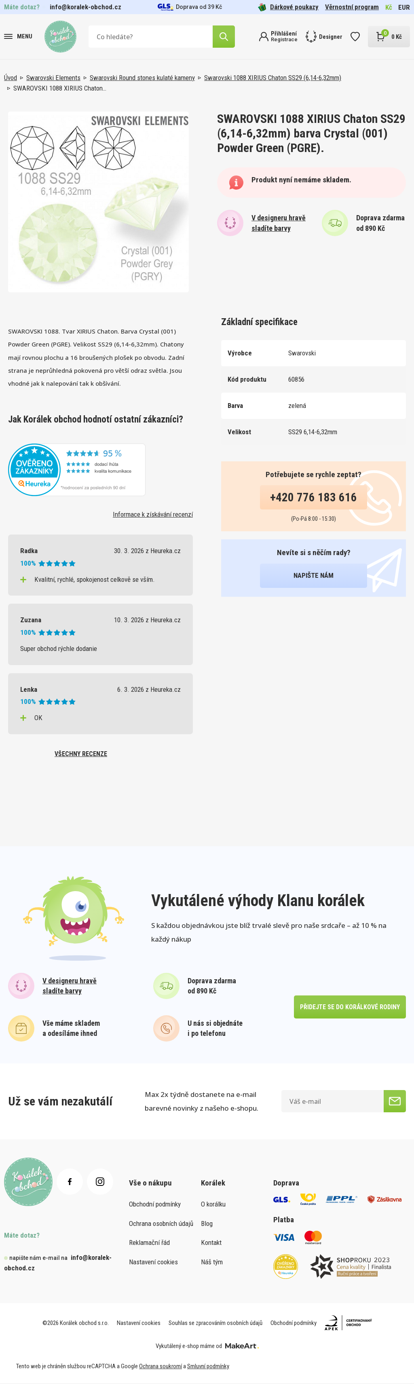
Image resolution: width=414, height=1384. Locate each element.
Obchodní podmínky (155, 1205)
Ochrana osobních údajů (161, 1224)
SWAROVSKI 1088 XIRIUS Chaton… (59, 88)
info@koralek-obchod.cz (85, 7)
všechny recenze (81, 754)
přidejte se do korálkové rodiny (349, 1008)
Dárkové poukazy (288, 7)
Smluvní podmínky (208, 1367)
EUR (404, 7)
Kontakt (211, 1244)
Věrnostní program (352, 7)
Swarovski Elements (53, 78)
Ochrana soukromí (160, 1367)
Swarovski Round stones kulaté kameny (142, 78)
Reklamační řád (149, 1244)
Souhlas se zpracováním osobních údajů (215, 1323)
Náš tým (212, 1263)
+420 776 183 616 (313, 497)
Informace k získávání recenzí (153, 514)
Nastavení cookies (153, 1263)
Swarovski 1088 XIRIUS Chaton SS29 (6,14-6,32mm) (272, 78)
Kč (388, 7)
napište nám (314, 575)
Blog (207, 1224)
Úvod (10, 78)
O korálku (213, 1205)
